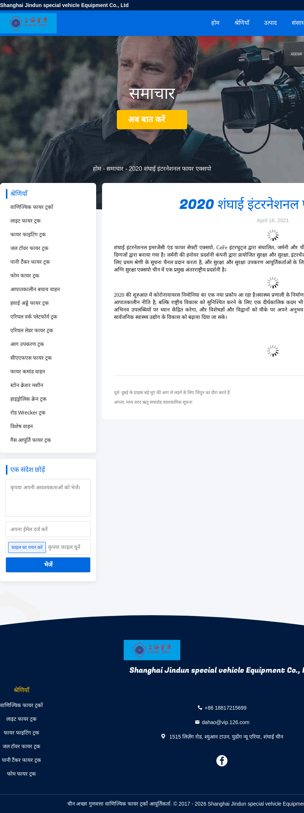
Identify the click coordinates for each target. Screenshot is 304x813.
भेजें (48, 565)
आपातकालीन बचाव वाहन (35, 289)
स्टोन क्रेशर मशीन (26, 385)
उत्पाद (270, 23)
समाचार (115, 169)
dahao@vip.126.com (226, 722)
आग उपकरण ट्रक (27, 344)
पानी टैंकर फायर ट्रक (30, 262)
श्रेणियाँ (241, 23)
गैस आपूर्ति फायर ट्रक (30, 440)
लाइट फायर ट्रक (25, 221)
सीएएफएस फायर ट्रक (31, 358)
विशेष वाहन (21, 426)
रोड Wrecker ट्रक (27, 413)
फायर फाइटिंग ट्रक (28, 234)
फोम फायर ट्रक (24, 276)
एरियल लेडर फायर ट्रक (31, 330)
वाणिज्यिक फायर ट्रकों (31, 207)
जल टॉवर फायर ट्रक (29, 248)
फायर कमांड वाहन (27, 371)
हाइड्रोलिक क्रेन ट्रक (28, 399)
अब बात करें (152, 119)
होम (215, 23)
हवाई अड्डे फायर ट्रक (29, 303)
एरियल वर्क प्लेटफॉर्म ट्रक (33, 317)
